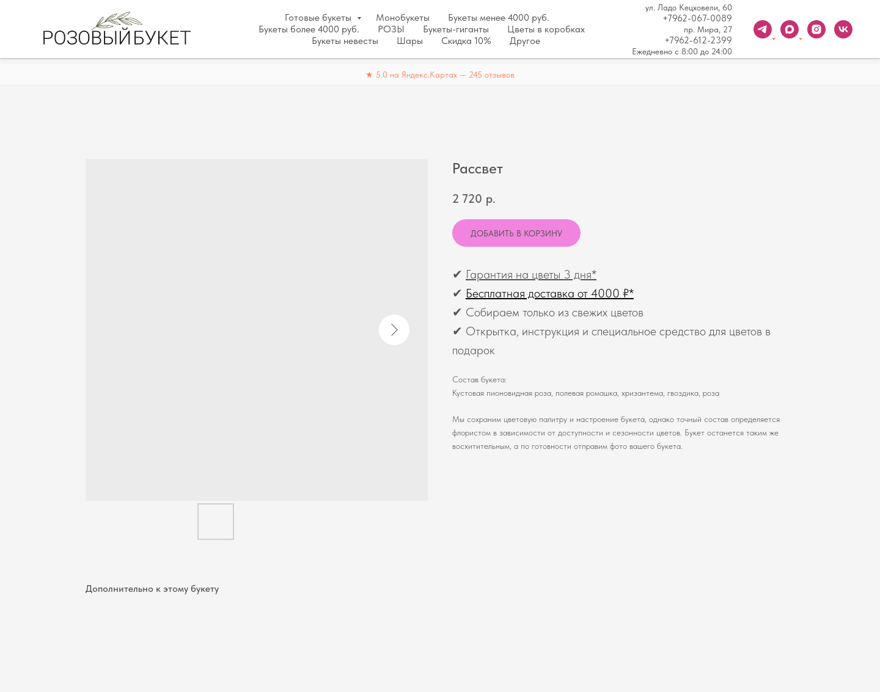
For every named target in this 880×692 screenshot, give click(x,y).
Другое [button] (525, 40)
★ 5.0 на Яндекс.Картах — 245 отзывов (440, 74)
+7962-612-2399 (698, 40)
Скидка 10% (466, 40)
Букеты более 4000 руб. (308, 29)
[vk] (843, 29)
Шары (410, 40)
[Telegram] (763, 29)
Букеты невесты (345, 40)
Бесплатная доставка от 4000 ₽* (550, 293)
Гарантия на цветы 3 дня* (531, 274)
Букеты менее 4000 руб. (498, 17)
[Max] (789, 29)
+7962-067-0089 (697, 18)
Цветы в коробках (546, 29)
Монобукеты (403, 17)
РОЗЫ (391, 29)
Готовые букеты (319, 17)
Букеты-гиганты (456, 29)
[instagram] (816, 29)
